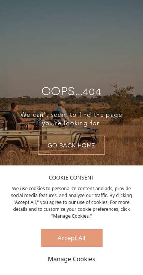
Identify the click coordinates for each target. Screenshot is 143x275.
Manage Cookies (71, 259)
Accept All (71, 238)
